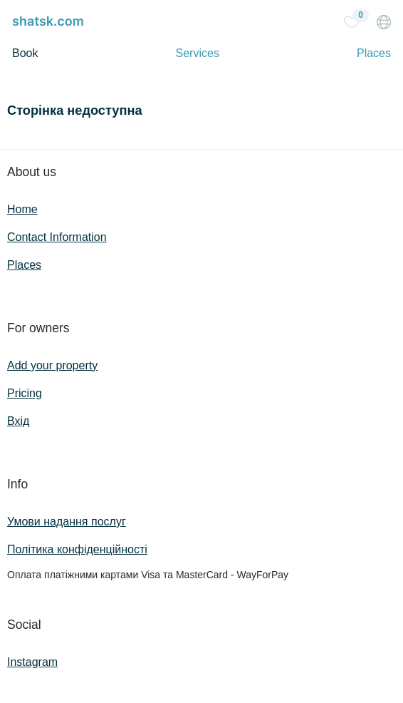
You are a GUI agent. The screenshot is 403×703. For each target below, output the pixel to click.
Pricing (24, 393)
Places (374, 53)
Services (197, 53)
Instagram (32, 662)
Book (25, 53)
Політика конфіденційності (77, 549)
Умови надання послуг (66, 521)
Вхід (18, 421)
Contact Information (57, 237)
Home (22, 209)
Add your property (52, 365)
